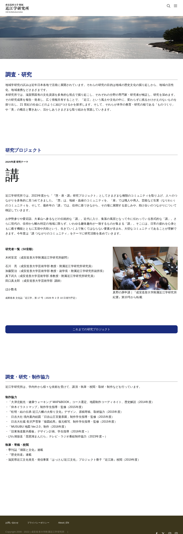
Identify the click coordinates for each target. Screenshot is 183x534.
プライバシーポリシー (38, 523)
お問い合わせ (11, 523)
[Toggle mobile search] (168, 6)
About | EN (63, 523)
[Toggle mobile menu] (176, 6)
